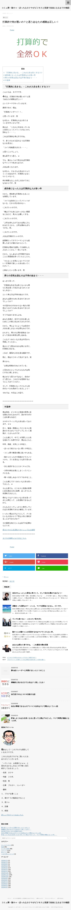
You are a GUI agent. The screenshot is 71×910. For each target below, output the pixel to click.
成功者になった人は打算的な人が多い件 (19, 75)
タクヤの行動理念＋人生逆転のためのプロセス (23, 898)
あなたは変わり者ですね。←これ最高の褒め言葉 (30, 645)
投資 (2, 847)
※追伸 (6, 80)
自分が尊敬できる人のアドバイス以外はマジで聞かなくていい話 (35, 706)
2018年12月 (5, 873)
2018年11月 (5, 875)
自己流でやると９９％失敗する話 (24, 694)
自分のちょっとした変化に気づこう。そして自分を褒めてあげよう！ (37, 593)
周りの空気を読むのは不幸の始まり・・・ (20, 78)
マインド (4, 850)
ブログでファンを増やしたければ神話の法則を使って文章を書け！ (26, 659)
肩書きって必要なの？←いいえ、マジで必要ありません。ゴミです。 (37, 606)
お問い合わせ (60, 898)
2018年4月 (4, 887)
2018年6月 (4, 883)
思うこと (6, 577)
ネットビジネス (6, 845)
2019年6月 (4, 864)
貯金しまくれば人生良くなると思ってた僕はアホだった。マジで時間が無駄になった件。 (29, 834)
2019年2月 (4, 869)
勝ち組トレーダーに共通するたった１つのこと (28, 670)
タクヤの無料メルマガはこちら (14, 538)
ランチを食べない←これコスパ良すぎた (26, 619)
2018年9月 (4, 878)
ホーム (9, 898)
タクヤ (11, 581)
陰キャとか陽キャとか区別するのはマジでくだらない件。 (34, 632)
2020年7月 (4, 860)
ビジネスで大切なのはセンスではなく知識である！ (22, 657)
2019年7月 (4, 862)
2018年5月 (4, 885)
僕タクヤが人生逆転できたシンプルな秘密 (19, 530)
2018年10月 (5, 876)
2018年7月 (4, 882)
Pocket (12, 30)
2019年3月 (4, 867)
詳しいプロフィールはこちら (12, 815)
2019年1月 (4, 871)
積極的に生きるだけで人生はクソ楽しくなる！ (29, 682)
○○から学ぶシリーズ (7, 854)
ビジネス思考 (5, 848)
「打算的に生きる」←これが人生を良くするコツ (22, 73)
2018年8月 (4, 880)
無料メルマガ (40, 898)
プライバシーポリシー (50, 898)
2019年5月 (4, 866)
